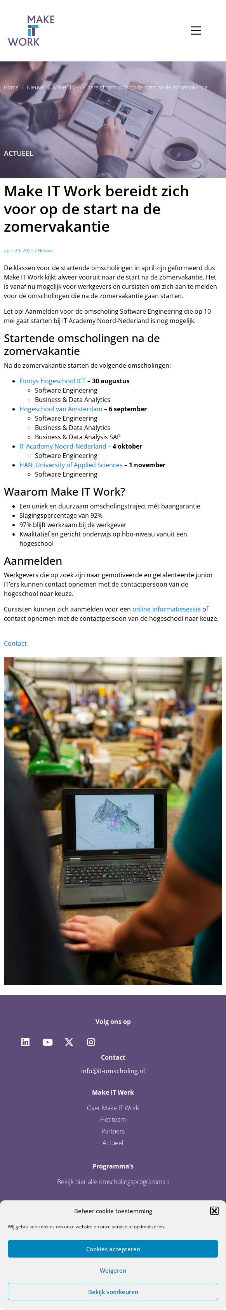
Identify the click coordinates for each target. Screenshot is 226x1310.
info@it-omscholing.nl (113, 1071)
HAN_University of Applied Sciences (71, 465)
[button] (214, 1211)
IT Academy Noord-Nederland (62, 446)
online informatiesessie (166, 609)
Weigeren (113, 1270)
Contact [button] (15, 643)
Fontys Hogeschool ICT (52, 381)
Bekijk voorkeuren (113, 1292)
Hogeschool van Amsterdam (61, 409)
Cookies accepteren (113, 1249)
